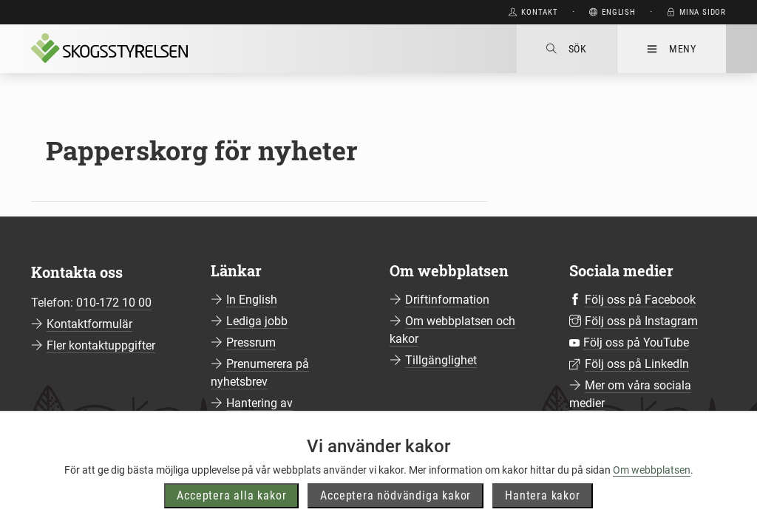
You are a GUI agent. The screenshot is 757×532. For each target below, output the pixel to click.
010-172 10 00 (114, 303)
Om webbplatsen (651, 472)
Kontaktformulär (89, 324)
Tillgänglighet (441, 360)
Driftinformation (447, 300)
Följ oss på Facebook (640, 300)
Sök (566, 49)
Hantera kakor (542, 498)
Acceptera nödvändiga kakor (395, 498)
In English (251, 300)
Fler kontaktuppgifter (101, 345)
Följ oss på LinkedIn (637, 364)
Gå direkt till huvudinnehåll (420, 12)
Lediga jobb (257, 321)
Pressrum (251, 342)
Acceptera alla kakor (231, 498)
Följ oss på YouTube (636, 342)
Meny (671, 49)
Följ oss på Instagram (641, 321)
